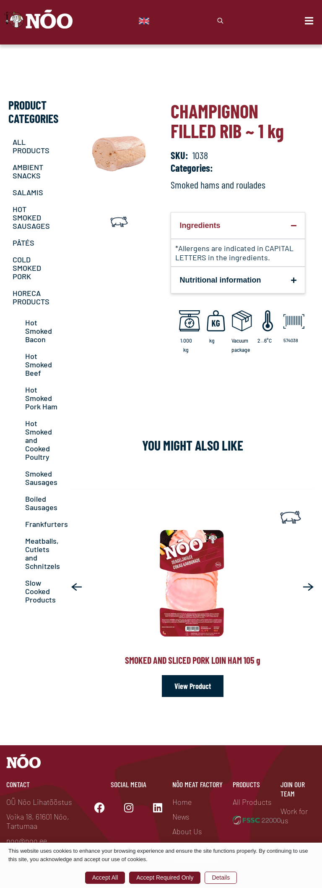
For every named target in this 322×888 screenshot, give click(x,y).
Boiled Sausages (41, 503)
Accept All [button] (105, 877)
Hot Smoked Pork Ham (41, 398)
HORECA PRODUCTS (31, 297)
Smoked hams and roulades (218, 184)
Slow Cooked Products (40, 591)
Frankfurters (46, 524)
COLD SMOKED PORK (27, 268)
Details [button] (221, 877)
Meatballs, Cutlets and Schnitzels (42, 553)
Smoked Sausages (41, 478)
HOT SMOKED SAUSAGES (31, 217)
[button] (76, 587)
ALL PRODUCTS (31, 146)
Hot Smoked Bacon (38, 331)
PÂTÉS (23, 242)
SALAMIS (28, 192)
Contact (18, 784)
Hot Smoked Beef (38, 364)
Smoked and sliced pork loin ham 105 (192, 660)
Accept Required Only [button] (164, 877)
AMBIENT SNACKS (28, 171)
